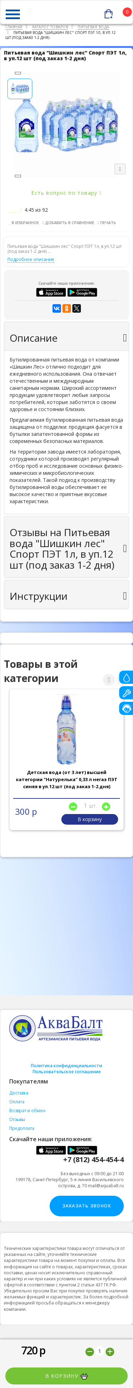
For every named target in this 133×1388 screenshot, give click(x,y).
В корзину (66, 1376)
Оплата (16, 1102)
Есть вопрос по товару (66, 192)
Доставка (18, 1093)
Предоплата (21, 1128)
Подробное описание (30, 259)
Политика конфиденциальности (66, 1066)
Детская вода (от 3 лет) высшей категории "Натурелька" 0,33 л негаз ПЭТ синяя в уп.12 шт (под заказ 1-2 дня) (66, 779)
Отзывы (17, 1119)
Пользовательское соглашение (67, 1072)
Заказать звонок (86, 1206)
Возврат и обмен (27, 1111)
